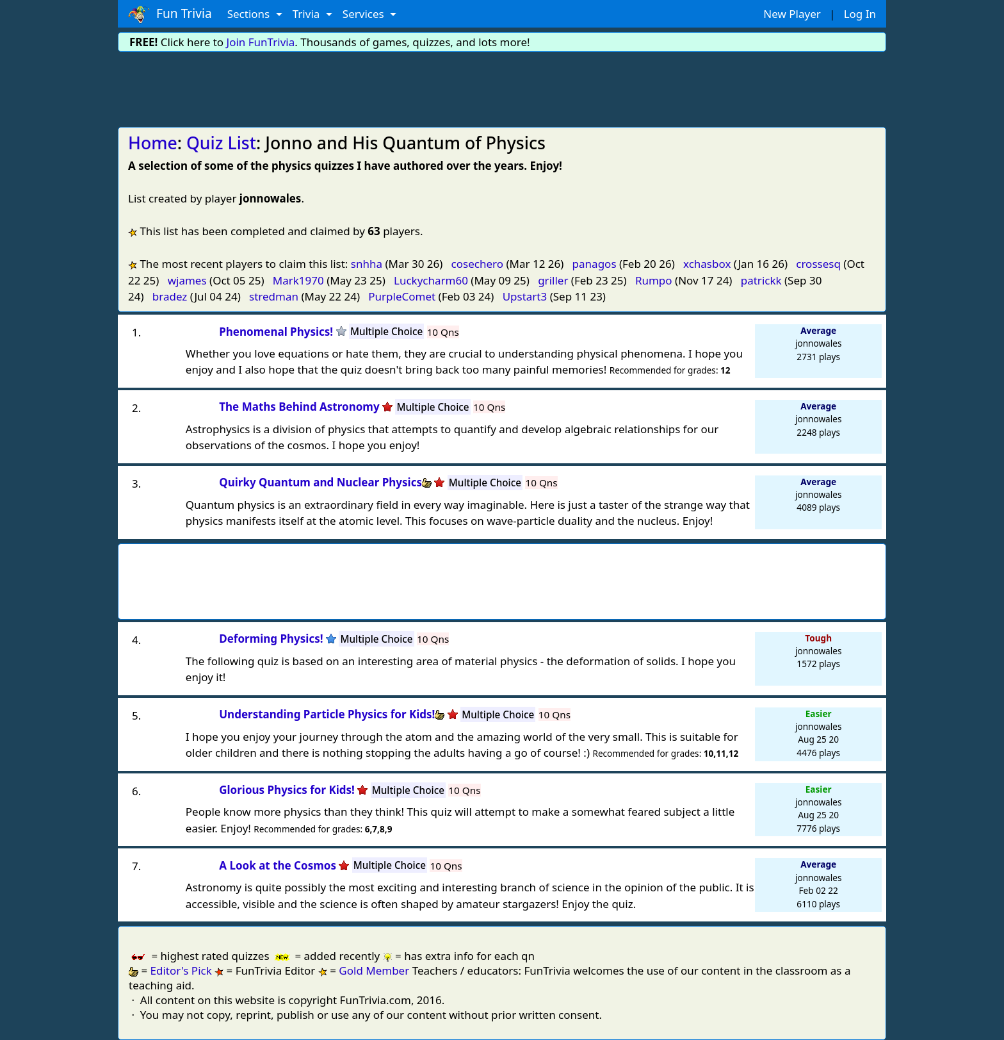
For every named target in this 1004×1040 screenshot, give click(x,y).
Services (365, 13)
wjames (187, 280)
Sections (250, 13)
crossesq (818, 263)
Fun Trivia (170, 14)
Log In (860, 13)
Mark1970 (298, 280)
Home (152, 142)
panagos (594, 263)
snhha (366, 263)
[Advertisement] (502, 87)
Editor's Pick (181, 970)
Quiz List (221, 142)
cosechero (477, 263)
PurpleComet (401, 296)
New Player (791, 13)
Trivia (308, 13)
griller (553, 280)
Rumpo (653, 280)
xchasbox (707, 263)
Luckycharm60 (431, 280)
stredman (273, 296)
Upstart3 (525, 296)
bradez (170, 296)
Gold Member (374, 970)
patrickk (761, 280)
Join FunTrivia (261, 42)
